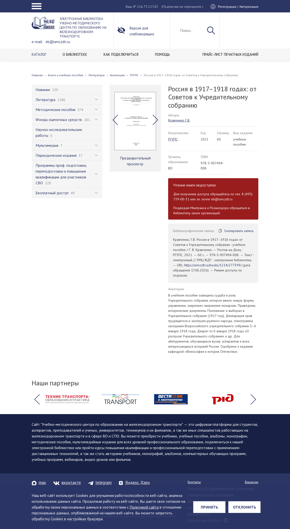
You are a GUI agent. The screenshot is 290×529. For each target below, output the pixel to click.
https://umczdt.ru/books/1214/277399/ (213, 265)
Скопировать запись (238, 231)
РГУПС (173, 139)
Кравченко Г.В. (179, 120)
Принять (209, 507)
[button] (115, 120)
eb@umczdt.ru (58, 41)
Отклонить (244, 507)
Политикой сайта (144, 507)
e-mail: (37, 41)
